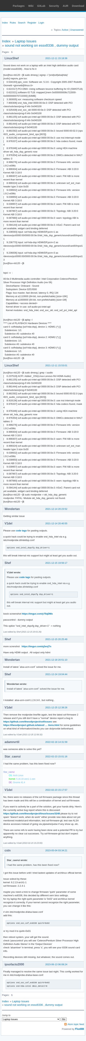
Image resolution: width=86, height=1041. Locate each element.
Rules (13, 22)
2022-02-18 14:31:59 (56, 742)
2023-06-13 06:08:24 (56, 964)
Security (54, 5)
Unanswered (76, 29)
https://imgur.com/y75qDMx (37, 613)
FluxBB (79, 1028)
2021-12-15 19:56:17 (56, 563)
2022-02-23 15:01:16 (56, 756)
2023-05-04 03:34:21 (56, 850)
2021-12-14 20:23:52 (56, 509)
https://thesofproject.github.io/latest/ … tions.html (31, 725)
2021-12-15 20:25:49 (56, 639)
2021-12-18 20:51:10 (56, 659)
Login (41, 22)
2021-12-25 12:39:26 (56, 707)
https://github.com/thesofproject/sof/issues (27, 721)
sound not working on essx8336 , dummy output (42, 45)
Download (78, 5)
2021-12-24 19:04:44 (56, 674)
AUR (65, 5)
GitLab (41, 5)
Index (5, 22)
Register (31, 22)
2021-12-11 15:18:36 (56, 58)
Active (65, 29)
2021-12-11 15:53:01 (56, 365)
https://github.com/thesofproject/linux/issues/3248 (31, 813)
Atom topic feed (76, 1024)
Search (21, 22)
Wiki (31, 5)
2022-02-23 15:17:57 (56, 790)
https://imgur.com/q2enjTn (36, 646)
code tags (21, 530)
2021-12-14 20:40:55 (56, 523)
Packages (19, 5)
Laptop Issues (25, 41)
